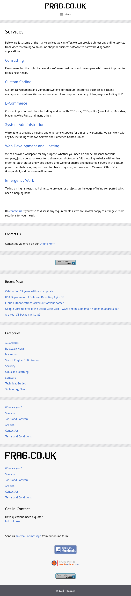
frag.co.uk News (14, 348)
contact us (15, 211)
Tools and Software (17, 419)
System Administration (25, 124)
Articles (9, 425)
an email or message (28, 536)
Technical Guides (15, 383)
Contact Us (11, 430)
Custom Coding (18, 81)
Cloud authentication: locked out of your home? (34, 303)
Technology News (16, 389)
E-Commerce (16, 103)
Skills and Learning (17, 372)
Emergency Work (19, 180)
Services (10, 413)
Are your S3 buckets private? (22, 314)
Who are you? (13, 407)
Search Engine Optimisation (22, 360)
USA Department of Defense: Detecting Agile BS (34, 297)
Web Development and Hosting (32, 145)
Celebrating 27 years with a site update (29, 291)
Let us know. (12, 521)
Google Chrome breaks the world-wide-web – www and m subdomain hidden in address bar (62, 309)
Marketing (11, 354)
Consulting (14, 60)
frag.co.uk (70, 590)
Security (10, 366)
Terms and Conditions (18, 436)
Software (10, 378)
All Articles (12, 343)
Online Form (47, 244)
